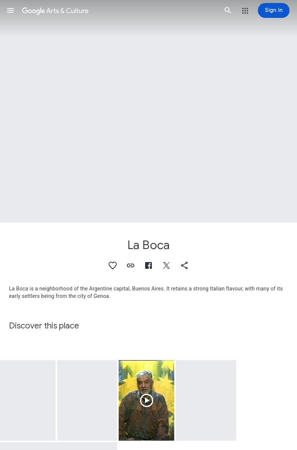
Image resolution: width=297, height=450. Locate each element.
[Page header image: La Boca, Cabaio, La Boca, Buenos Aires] (148, 111)
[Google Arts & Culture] (119, 10)
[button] (10, 10)
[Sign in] (274, 10)
